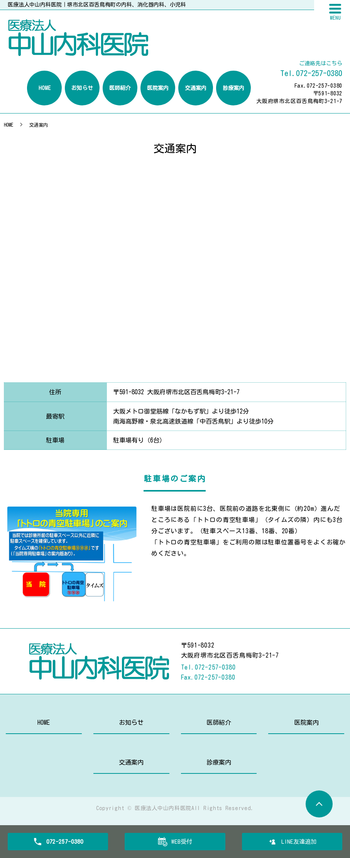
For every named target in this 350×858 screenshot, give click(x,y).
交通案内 (131, 762)
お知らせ (131, 722)
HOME (8, 124)
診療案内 (218, 762)
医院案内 (306, 722)
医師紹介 (218, 722)
